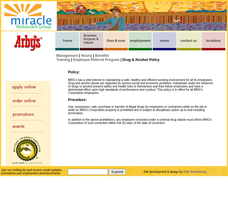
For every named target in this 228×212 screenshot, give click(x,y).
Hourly (86, 56)
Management (67, 56)
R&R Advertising (195, 171)
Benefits (102, 56)
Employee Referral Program (96, 60)
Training (63, 60)
